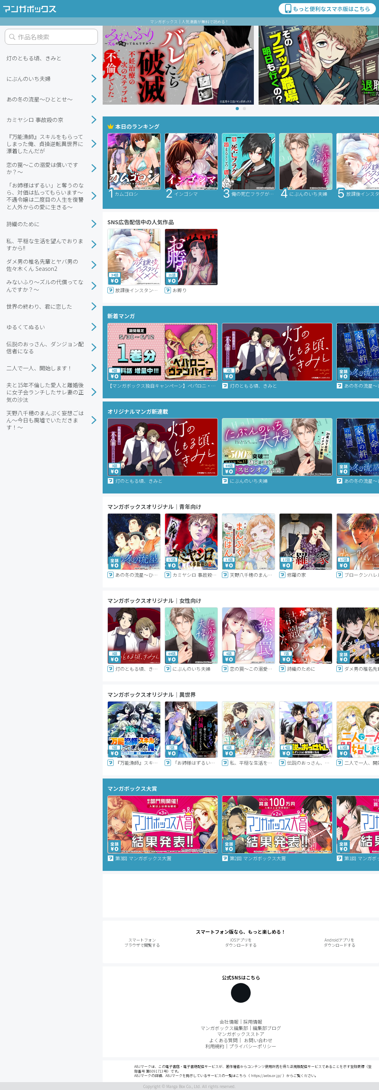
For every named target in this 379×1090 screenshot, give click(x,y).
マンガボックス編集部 (224, 1027)
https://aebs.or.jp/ (266, 1075)
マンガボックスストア (241, 1033)
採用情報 (252, 1021)
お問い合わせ (258, 1040)
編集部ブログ (267, 1027)
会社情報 (229, 1021)
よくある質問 (223, 1040)
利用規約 (214, 1046)
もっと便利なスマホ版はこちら (326, 8)
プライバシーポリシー (252, 1046)
